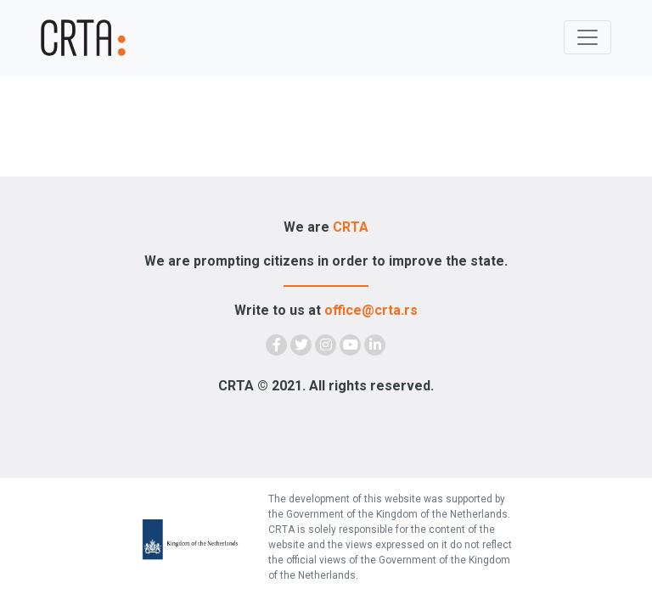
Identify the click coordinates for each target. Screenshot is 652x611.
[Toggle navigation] (587, 37)
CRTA (350, 227)
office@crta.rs (371, 310)
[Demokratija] (88, 38)
